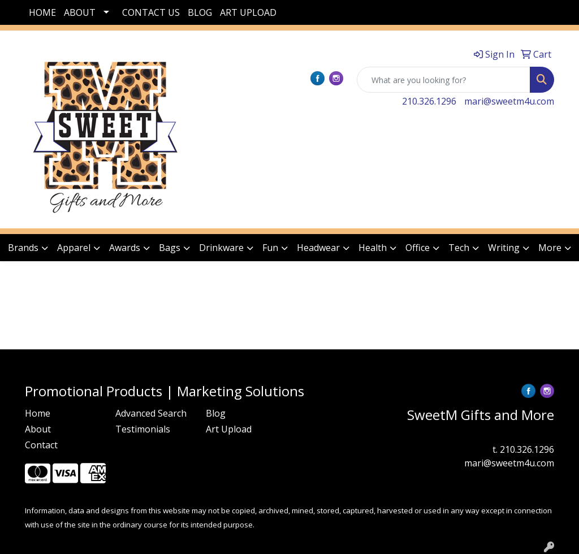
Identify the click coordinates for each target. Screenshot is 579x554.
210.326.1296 (429, 101)
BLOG (200, 12)
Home (37, 413)
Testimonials (142, 429)
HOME (42, 12)
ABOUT (80, 12)
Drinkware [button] (221, 247)
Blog (216, 413)
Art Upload (229, 429)
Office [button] (417, 247)
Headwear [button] (318, 247)
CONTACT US (151, 12)
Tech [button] (458, 247)
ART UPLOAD (248, 12)
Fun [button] (270, 247)
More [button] (549, 247)
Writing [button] (504, 247)
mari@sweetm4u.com (509, 101)
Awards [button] (124, 247)
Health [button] (372, 247)
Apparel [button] (73, 247)
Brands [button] (23, 247)
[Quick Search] (443, 80)
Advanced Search (151, 413)
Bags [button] (169, 247)
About (38, 429)
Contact (41, 445)
